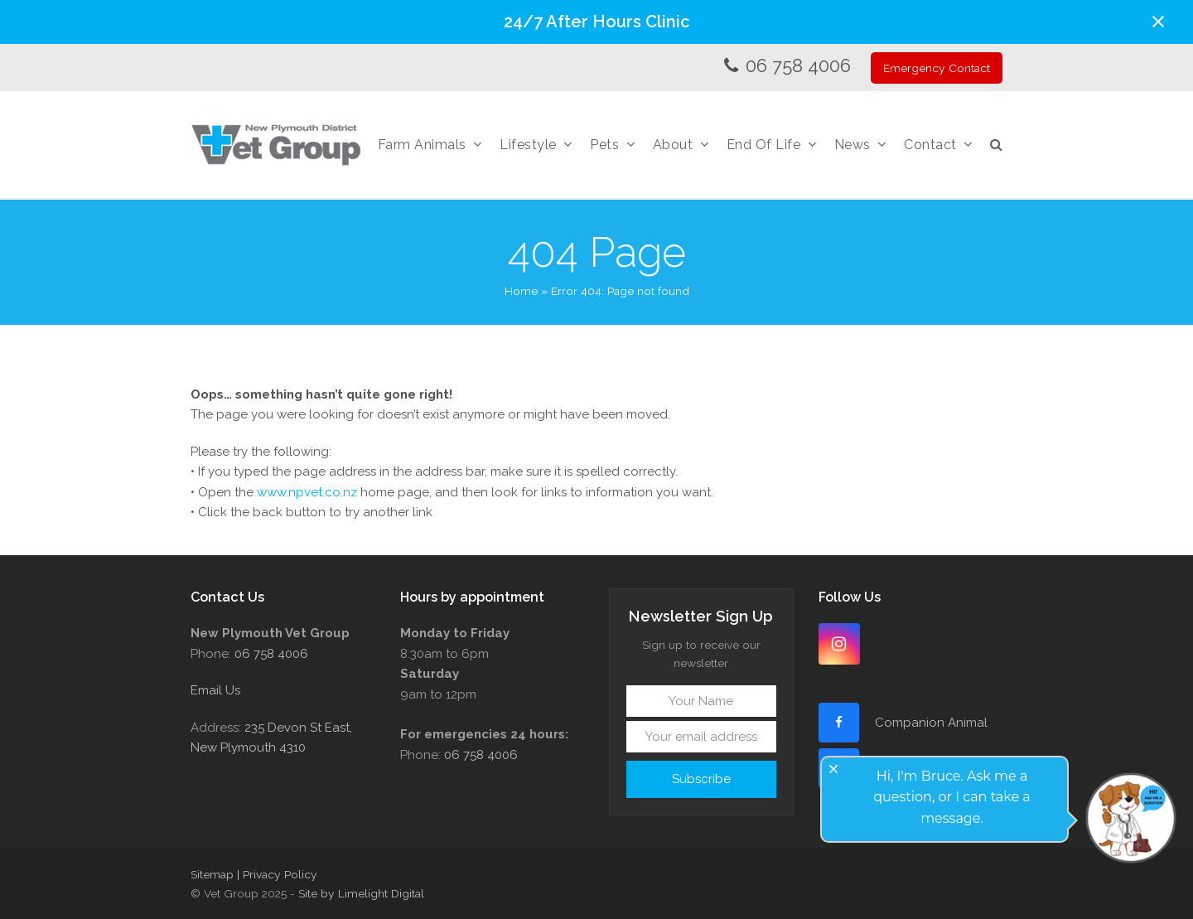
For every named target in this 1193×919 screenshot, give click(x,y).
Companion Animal (931, 722)
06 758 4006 (798, 65)
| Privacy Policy (277, 874)
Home (521, 290)
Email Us (215, 690)
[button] (1158, 21)
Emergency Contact (936, 68)
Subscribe (701, 778)
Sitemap (212, 874)
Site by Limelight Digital (361, 893)
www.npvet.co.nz (307, 492)
